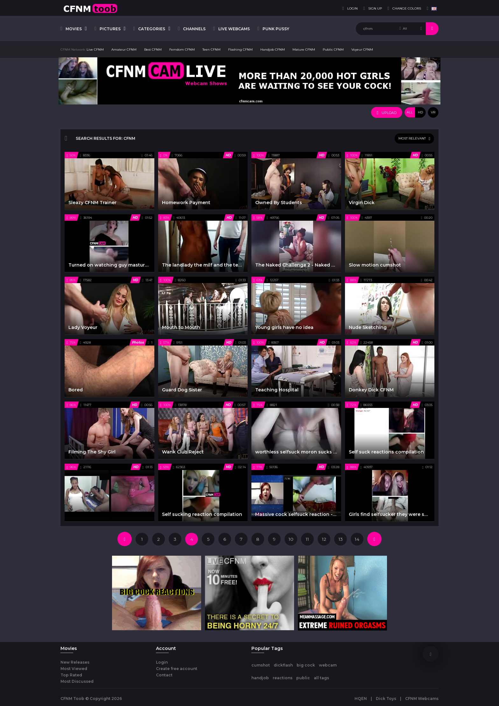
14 (357, 539)
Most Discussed (77, 681)
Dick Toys (386, 698)
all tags (321, 677)
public (303, 677)
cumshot (260, 665)
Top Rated (71, 675)
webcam (328, 665)
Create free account (176, 668)
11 (307, 539)
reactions (282, 677)
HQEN (361, 698)
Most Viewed (73, 668)
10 (291, 539)
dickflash (283, 665)
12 (324, 539)
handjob (260, 677)
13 (341, 539)
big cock (306, 665)
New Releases (74, 662)
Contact (164, 675)
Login (162, 662)
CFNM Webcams (422, 698)
